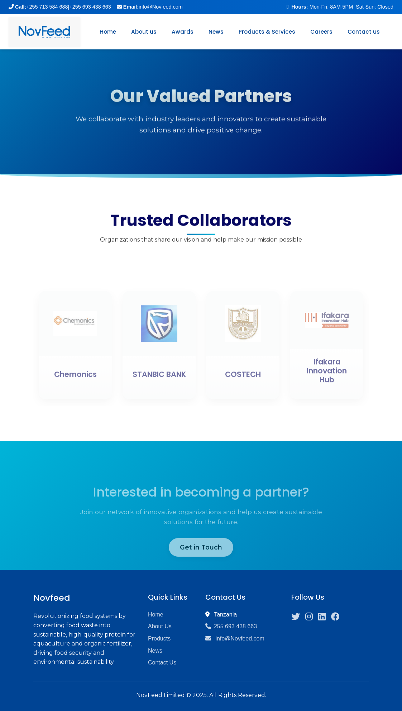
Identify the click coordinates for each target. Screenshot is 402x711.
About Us (160, 626)
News (216, 31)
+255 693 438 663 (90, 7)
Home (108, 31)
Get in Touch (201, 559)
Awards (182, 31)
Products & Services (267, 31)
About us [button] (144, 31)
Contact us (364, 31)
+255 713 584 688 (47, 7)
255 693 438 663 (231, 626)
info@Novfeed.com (161, 7)
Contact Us (162, 662)
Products (159, 638)
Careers (321, 31)
